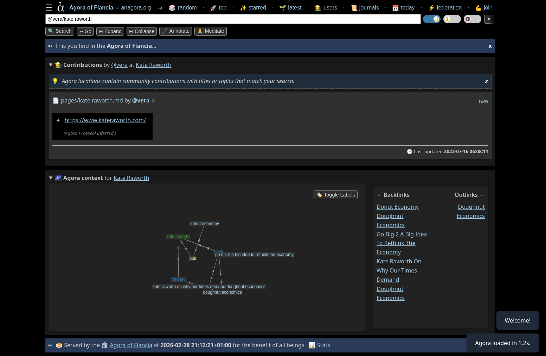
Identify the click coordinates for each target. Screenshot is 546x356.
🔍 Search (60, 31)
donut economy (398, 207)
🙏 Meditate (210, 31)
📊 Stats (319, 345)
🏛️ (104, 345)
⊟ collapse (141, 31)
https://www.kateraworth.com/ (105, 120)
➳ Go (85, 31)
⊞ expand (110, 31)
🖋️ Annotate (176, 31)
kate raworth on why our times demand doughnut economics (399, 279)
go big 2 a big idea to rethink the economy (402, 243)
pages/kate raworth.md (92, 100)
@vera (119, 65)
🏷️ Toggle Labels (335, 195)
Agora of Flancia (131, 345)
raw (483, 101)
